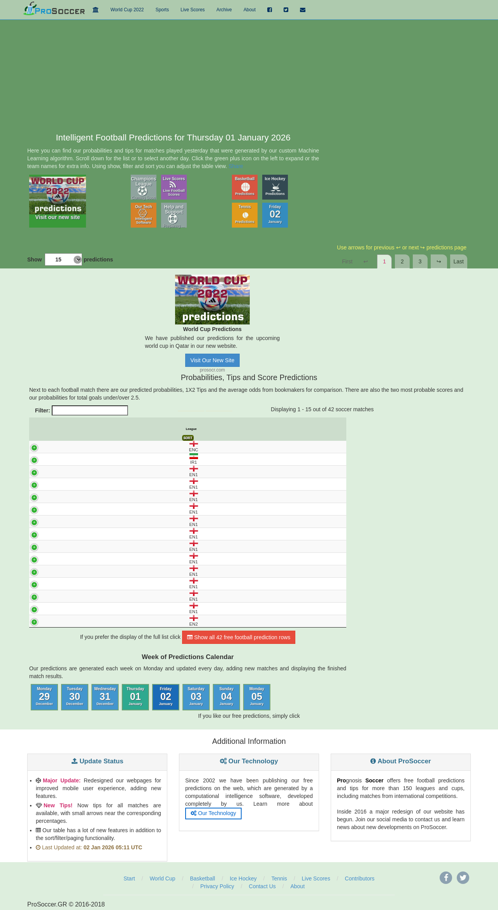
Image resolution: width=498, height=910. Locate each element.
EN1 (38, 471)
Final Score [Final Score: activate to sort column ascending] (337, 429)
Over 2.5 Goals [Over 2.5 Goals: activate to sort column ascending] (318, 429)
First (347, 261)
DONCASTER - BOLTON (97, 471)
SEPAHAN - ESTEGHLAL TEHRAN (97, 459)
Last (459, 261)
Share (236, 166)
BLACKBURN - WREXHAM (97, 446)
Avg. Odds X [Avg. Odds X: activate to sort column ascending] (227, 429)
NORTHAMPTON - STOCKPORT (97, 533)
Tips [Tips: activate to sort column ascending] (193, 429)
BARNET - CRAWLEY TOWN (97, 621)
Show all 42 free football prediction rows (238, 637)
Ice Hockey (275, 186)
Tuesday (74, 696)
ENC (38, 446)
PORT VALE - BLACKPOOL (97, 546)
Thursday (135, 696)
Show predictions (70, 259)
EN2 (38, 620)
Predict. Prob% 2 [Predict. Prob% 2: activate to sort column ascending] (176, 429)
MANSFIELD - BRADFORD (97, 521)
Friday (275, 214)
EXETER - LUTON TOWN (97, 484)
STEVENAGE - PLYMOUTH (97, 583)
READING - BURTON (97, 558)
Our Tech (143, 214)
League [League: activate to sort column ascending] (42, 429)
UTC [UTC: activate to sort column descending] (54, 429)
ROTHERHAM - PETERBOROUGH (97, 571)
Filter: (81, 410)
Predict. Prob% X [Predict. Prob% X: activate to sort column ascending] (159, 429)
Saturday (196, 696)
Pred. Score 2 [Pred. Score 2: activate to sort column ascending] (281, 429)
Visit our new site (57, 198)
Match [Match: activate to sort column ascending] (97, 429)
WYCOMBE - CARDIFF (97, 608)
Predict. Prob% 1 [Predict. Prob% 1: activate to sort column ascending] (142, 429)
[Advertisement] (249, 74)
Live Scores (174, 186)
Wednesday (105, 696)
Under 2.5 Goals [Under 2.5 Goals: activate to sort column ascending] (300, 429)
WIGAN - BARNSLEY (97, 596)
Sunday (226, 696)
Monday (44, 696)
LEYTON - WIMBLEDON (97, 496)
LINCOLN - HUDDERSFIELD (97, 509)
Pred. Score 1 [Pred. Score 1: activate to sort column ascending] (262, 429)
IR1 (38, 459)
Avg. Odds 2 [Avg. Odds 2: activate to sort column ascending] (245, 429)
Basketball (245, 186)
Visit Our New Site (212, 360)
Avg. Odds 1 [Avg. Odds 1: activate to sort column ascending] (210, 429)
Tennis (244, 214)
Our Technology (213, 813)
